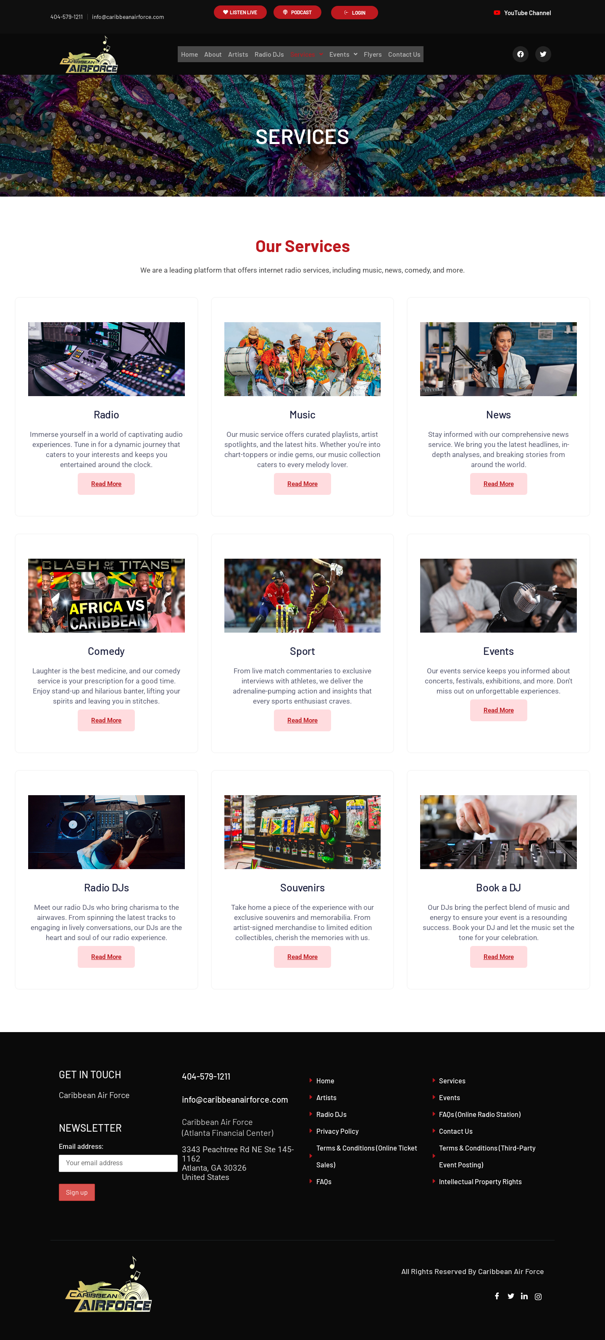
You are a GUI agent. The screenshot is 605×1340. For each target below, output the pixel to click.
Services (307, 54)
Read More (106, 484)
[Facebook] (495, 1296)
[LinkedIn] (523, 1296)
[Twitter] (509, 1296)
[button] (307, 54)
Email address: (118, 1157)
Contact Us (407, 54)
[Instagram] (538, 1296)
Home (186, 54)
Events (344, 54)
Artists (237, 54)
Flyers (375, 54)
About (211, 54)
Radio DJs (268, 54)
